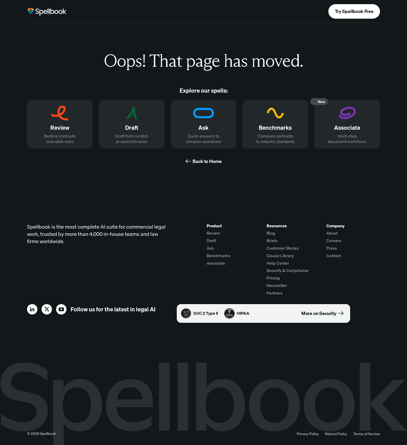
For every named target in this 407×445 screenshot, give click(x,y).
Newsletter (277, 285)
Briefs (272, 240)
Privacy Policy (308, 434)
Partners (275, 293)
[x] (47, 309)
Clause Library (280, 255)
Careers (333, 240)
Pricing (273, 278)
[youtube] (61, 309)
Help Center (278, 263)
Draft (211, 240)
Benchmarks (218, 255)
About (332, 233)
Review (213, 233)
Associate (216, 263)
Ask (210, 248)
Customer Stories (283, 248)
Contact (333, 255)
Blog (271, 233)
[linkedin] (32, 309)
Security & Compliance (288, 270)
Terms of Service (366, 434)
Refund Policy (336, 434)
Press (331, 248)
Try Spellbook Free (354, 11)
